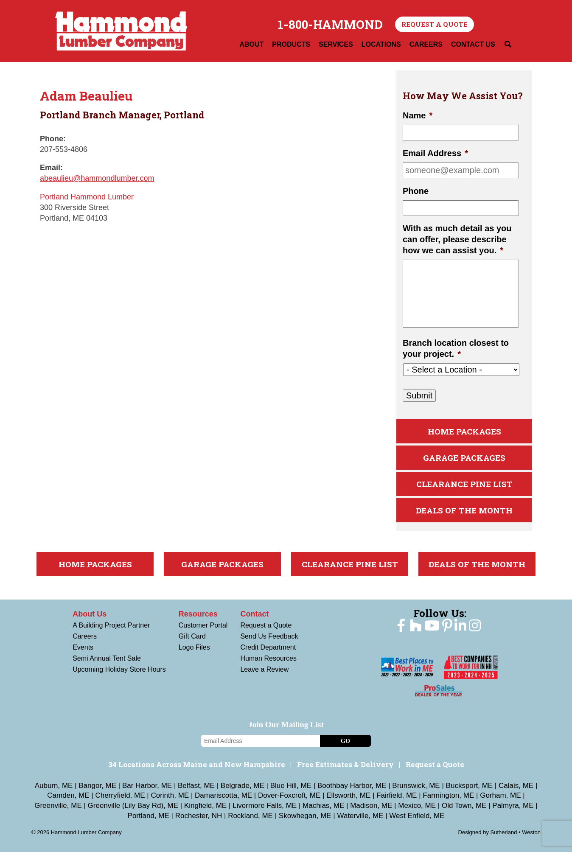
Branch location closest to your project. (456, 348)
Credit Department (268, 647)
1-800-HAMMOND (330, 25)
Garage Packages (464, 457)
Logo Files (194, 647)
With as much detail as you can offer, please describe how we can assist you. (457, 239)
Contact (254, 614)
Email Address (435, 153)
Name (417, 115)
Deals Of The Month (464, 510)
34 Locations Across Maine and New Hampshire (196, 764)
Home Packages (464, 431)
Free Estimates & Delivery (345, 764)
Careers (85, 636)
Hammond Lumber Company (121, 30)
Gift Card (192, 636)
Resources (198, 614)
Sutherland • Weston (516, 832)
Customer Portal (203, 625)
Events (83, 647)
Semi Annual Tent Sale (107, 658)
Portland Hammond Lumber (87, 197)
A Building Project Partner (111, 625)
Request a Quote (434, 24)
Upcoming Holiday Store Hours (119, 669)
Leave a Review (264, 669)
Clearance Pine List (464, 484)
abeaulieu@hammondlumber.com (97, 178)
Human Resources (268, 658)
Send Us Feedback (269, 636)
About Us (90, 614)
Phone (416, 191)
